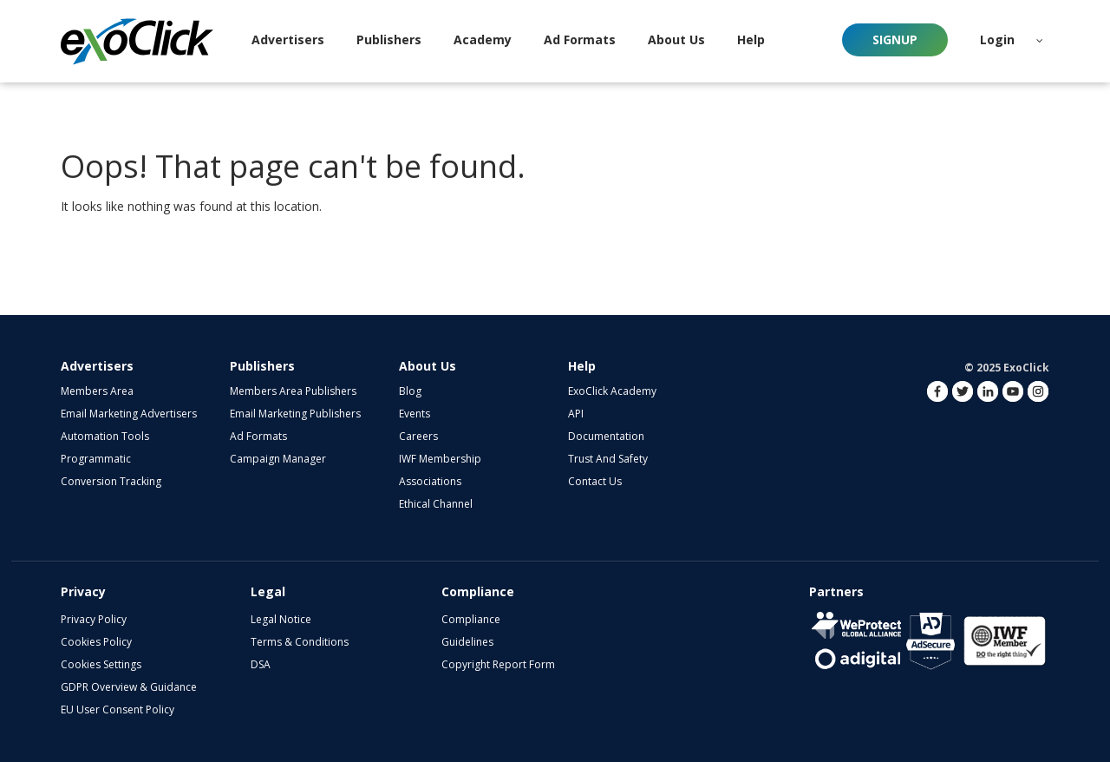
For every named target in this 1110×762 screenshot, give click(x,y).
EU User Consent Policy (117, 709)
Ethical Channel (436, 503)
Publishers (262, 366)
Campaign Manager (278, 458)
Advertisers (97, 366)
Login (997, 39)
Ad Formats (580, 39)
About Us (427, 366)
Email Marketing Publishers (295, 413)
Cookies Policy (96, 641)
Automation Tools (105, 436)
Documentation (606, 436)
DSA (261, 664)
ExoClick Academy (612, 391)
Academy (483, 39)
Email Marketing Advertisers (129, 413)
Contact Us (595, 481)
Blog (410, 391)
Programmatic (96, 458)
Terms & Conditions (300, 641)
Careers (418, 436)
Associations (430, 481)
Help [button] (751, 39)
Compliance (470, 619)
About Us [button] (676, 39)
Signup (894, 39)
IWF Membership (440, 458)
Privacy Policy (94, 619)
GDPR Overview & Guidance (129, 687)
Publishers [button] (388, 39)
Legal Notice (281, 619)
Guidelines (467, 641)
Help (582, 366)
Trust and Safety (608, 458)
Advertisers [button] (287, 39)
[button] (1039, 40)
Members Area (97, 391)
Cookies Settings (101, 664)
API (576, 413)
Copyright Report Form (498, 664)
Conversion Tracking (111, 481)
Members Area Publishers (293, 391)
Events (414, 413)
